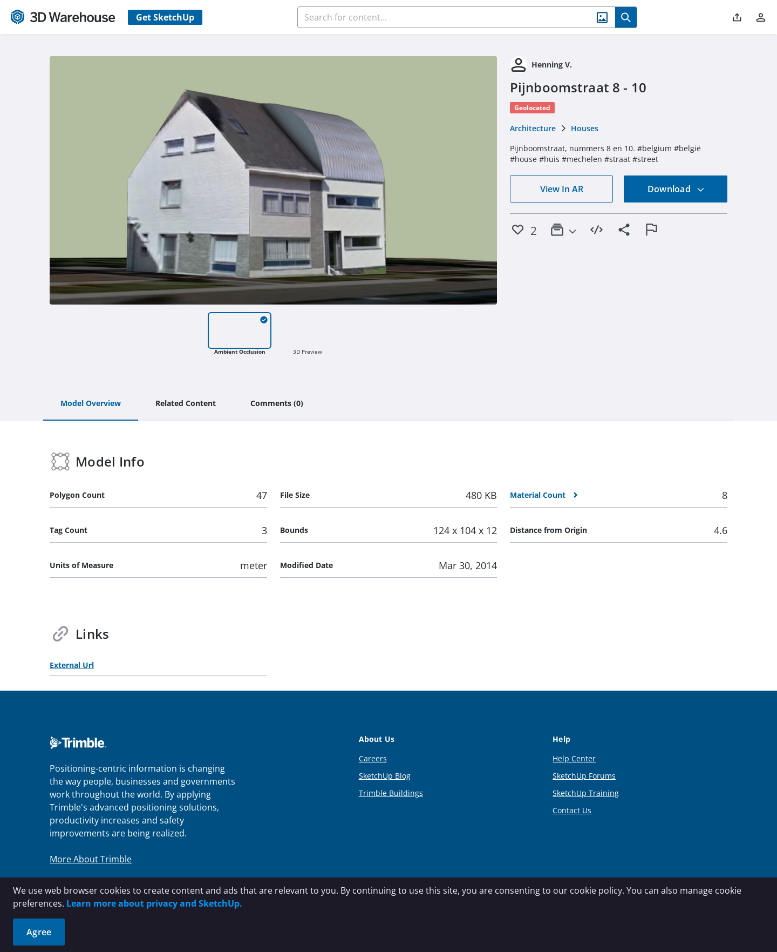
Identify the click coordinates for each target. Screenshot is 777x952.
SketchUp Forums (584, 776)
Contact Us (572, 810)
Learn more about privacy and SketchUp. (154, 903)
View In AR (561, 189)
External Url (72, 665)
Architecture (533, 128)
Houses (584, 128)
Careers (373, 758)
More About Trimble (91, 859)
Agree (38, 932)
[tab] (90, 404)
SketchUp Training (586, 793)
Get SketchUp (165, 17)
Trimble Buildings (391, 793)
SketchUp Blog (385, 776)
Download (676, 189)
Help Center (574, 758)
